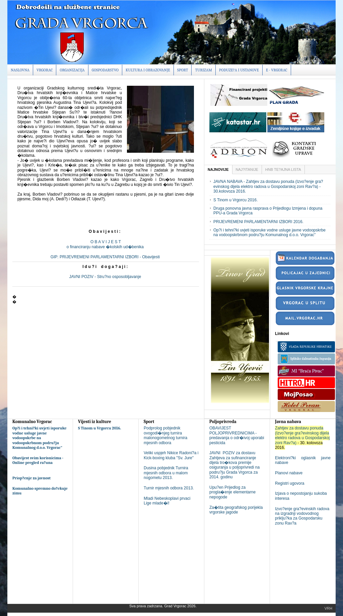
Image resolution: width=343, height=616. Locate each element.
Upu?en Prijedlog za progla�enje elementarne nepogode (232, 492)
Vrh (328, 608)
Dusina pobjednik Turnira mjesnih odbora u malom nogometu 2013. (166, 473)
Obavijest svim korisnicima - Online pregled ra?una (37, 460)
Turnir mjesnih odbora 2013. (169, 488)
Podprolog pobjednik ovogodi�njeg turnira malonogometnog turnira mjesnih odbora (165, 435)
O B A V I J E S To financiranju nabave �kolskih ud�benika (106, 244)
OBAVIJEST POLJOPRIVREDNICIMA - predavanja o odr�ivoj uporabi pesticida (236, 435)
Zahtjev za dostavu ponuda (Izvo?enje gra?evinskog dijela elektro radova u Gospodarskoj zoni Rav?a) (302, 435)
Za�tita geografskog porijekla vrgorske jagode (236, 510)
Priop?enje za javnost (31, 478)
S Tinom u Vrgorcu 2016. (235, 200)
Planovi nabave (288, 473)
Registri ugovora (289, 483)
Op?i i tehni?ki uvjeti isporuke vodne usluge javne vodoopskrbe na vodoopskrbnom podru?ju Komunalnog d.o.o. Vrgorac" (269, 232)
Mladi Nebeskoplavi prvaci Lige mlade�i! (167, 500)
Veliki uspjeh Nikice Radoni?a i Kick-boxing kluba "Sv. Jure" (171, 455)
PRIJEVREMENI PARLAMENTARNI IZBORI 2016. (258, 221)
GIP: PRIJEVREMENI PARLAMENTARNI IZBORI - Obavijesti (106, 257)
